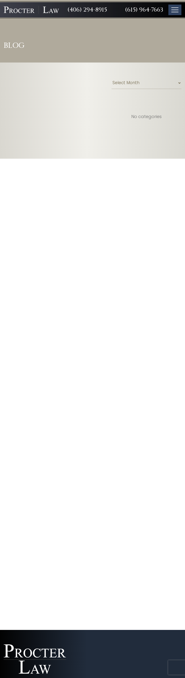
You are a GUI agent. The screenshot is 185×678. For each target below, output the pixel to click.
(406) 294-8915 (87, 10)
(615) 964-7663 (144, 10)
